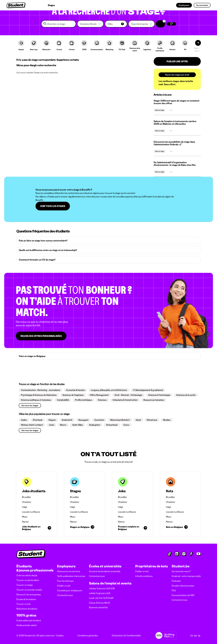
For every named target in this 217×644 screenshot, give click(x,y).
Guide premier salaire (26, 625)
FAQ (174, 590)
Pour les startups (65, 580)
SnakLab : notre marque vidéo (186, 576)
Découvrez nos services (68, 571)
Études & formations (26, 599)
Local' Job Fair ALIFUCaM (101, 598)
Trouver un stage (24, 584)
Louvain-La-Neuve (31, 511)
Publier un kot (142, 571)
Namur (25, 521)
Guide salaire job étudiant (28, 620)
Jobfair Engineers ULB (99, 593)
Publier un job (63, 585)
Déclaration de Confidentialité (126, 635)
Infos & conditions (143, 576)
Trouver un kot (23, 603)
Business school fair (98, 607)
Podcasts (176, 580)
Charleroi (26, 501)
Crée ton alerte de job (26, 575)
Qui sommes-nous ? (181, 571)
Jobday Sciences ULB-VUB (102, 588)
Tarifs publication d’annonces (71, 576)
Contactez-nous (65, 595)
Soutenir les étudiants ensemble (104, 571)
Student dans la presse (183, 585)
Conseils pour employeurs (69, 590)
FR (191, 635)
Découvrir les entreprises (28, 594)
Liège (24, 506)
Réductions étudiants (26, 608)
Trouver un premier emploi (29, 589)
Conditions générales (87, 635)
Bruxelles (26, 497)
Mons (24, 516)
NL (199, 635)
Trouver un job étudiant (27, 580)
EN (195, 635)
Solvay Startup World (99, 602)
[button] (90, 23)
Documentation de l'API (183, 595)
